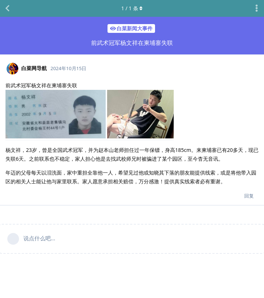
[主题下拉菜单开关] (256, 8)
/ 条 (132, 8)
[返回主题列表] (7, 8)
